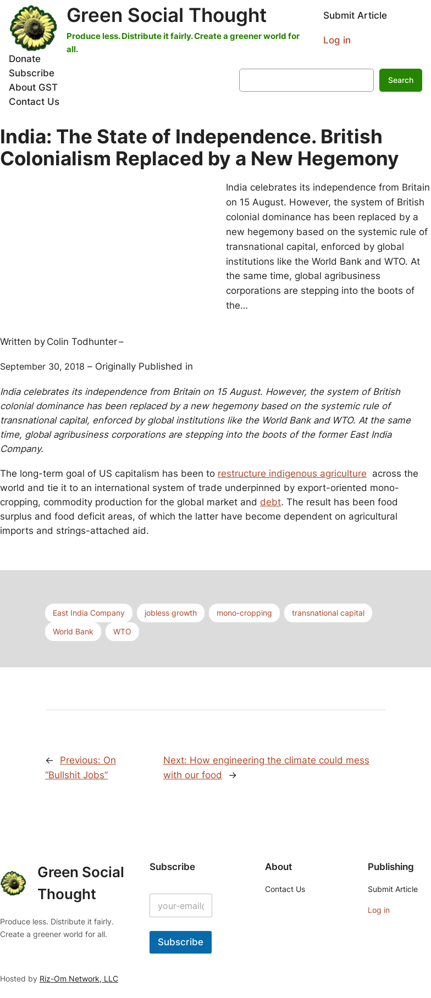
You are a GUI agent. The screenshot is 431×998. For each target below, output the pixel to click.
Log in (337, 40)
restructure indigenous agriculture (292, 473)
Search (400, 80)
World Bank (73, 631)
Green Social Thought (167, 14)
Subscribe (180, 941)
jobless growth (171, 612)
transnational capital (328, 612)
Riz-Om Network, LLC (79, 978)
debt (270, 502)
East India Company (89, 612)
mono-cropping (244, 612)
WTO (122, 631)
